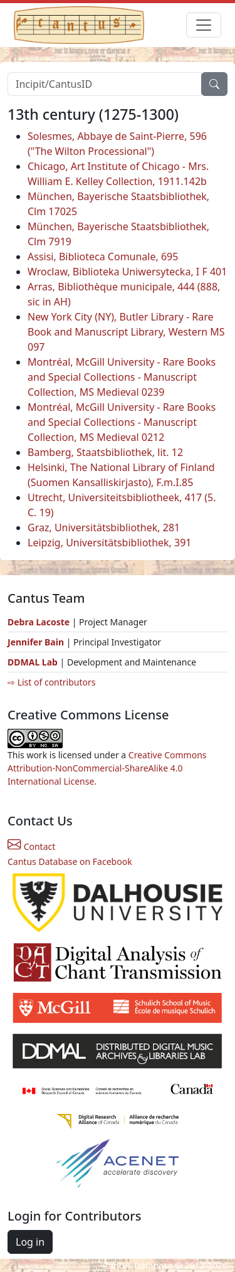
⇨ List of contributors (51, 682)
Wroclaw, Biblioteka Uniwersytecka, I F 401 (127, 271)
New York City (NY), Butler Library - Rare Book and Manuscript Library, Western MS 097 (126, 332)
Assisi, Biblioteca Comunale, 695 (103, 256)
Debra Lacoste (39, 622)
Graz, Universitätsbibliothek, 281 (104, 527)
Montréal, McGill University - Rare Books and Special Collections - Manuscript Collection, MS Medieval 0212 (122, 422)
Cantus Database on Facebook (70, 861)
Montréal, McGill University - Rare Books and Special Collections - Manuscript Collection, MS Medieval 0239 (122, 377)
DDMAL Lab (33, 662)
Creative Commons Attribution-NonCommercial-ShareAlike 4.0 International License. (107, 768)
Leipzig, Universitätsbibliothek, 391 (110, 542)
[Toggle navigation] (203, 25)
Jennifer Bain (37, 642)
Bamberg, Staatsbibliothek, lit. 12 (105, 452)
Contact (31, 846)
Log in (30, 1242)
